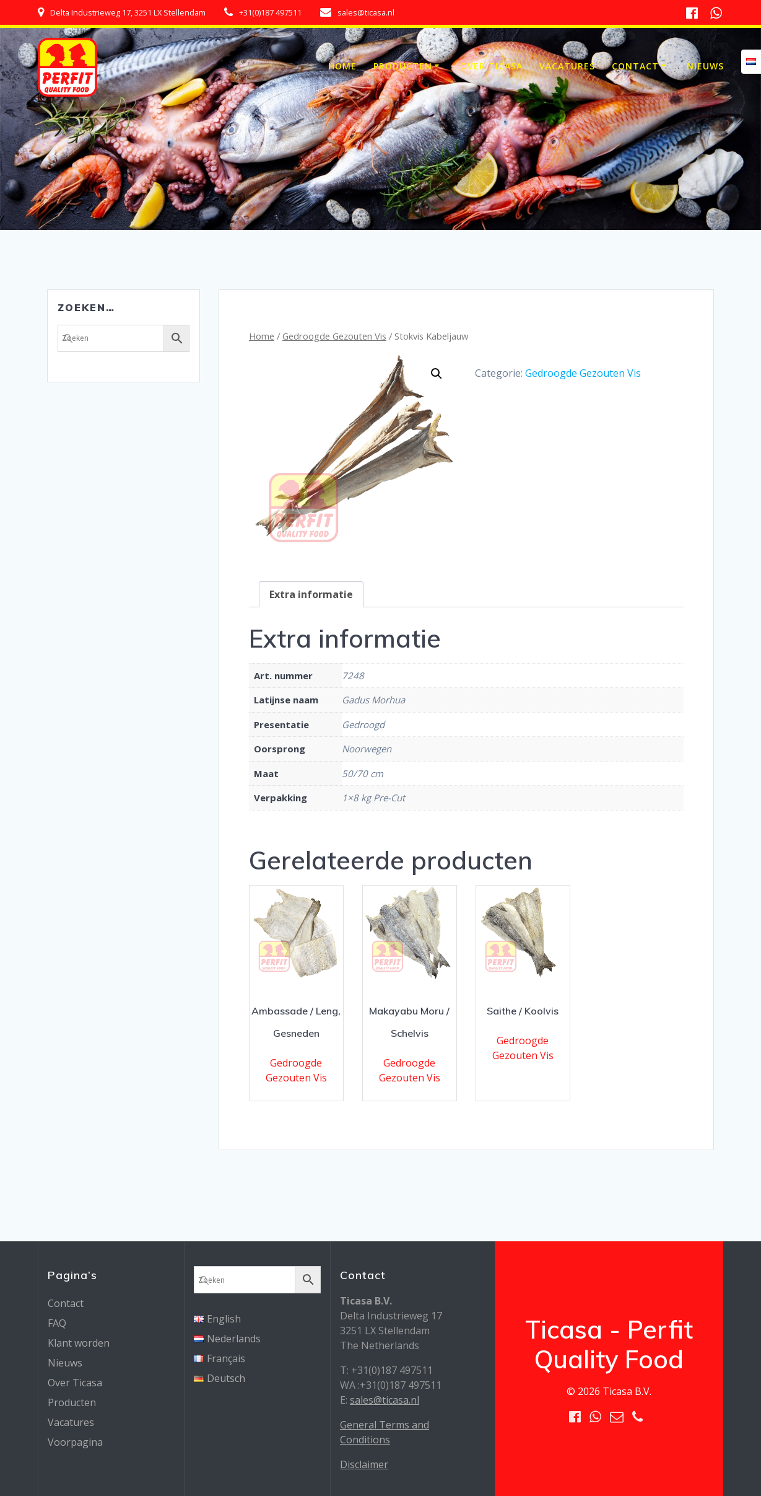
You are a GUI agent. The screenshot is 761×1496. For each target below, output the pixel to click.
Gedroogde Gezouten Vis (334, 336)
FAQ (57, 1323)
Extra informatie (311, 594)
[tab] (311, 594)
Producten (402, 66)
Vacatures (567, 66)
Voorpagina (75, 1442)
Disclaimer (364, 1464)
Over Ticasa (491, 66)
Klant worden (79, 1343)
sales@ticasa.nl (384, 1400)
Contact (635, 66)
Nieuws (705, 66)
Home (342, 66)
